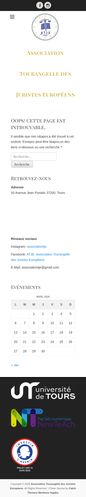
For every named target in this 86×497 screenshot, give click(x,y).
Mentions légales (48, 492)
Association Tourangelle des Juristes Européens (45, 73)
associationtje (37, 246)
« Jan (15, 365)
